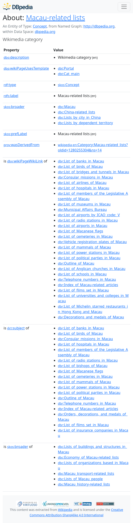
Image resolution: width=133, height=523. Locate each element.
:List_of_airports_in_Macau (82, 225)
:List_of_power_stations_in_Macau (89, 252)
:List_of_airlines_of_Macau (82, 182)
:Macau (66, 106)
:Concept (68, 84)
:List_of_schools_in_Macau (82, 274)
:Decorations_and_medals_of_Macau (91, 317)
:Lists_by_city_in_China (79, 117)
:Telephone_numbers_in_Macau (87, 279)
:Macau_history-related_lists (84, 484)
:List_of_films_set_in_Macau (83, 290)
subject (16, 328)
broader (14, 106)
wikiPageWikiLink (25, 161)
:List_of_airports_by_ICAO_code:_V (89, 214)
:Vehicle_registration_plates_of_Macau (92, 241)
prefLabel (15, 133)
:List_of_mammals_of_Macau (84, 247)
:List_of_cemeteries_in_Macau (85, 236)
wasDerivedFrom (21, 144)
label (11, 95)
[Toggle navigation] (124, 6)
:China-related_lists (76, 112)
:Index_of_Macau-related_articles (88, 284)
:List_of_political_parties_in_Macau (89, 257)
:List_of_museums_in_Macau (84, 204)
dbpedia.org (45, 31)
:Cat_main (69, 73)
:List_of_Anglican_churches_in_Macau (91, 268)
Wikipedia (65, 510)
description (16, 57)
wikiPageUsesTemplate (26, 68)
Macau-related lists (55, 17)
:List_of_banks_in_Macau (81, 161)
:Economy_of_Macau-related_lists (88, 457)
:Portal (66, 68)
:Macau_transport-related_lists (86, 473)
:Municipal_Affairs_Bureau (82, 209)
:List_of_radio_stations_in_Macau (88, 220)
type (10, 84)
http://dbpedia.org (99, 26)
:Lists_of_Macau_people (80, 478)
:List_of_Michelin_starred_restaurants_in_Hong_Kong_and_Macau (93, 309)
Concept (40, 26)
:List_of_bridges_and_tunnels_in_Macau (93, 171)
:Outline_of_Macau (76, 263)
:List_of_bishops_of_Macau (82, 365)
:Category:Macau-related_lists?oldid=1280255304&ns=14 (93, 147)
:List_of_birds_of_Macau (80, 166)
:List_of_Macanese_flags (80, 231)
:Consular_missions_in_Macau (85, 177)
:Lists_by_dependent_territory (85, 122)
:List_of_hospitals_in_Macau (83, 188)
